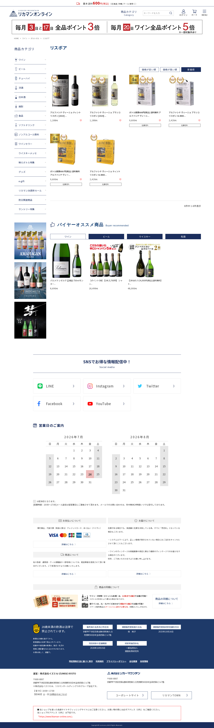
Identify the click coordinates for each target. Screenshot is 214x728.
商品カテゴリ (129, 13)
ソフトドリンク (27, 125)
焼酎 (21, 106)
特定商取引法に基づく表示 (81, 661)
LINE (50, 385)
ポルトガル (35, 38)
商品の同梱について (166, 601)
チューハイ (24, 78)
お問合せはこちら (58, 694)
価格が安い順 (149, 69)
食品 (21, 115)
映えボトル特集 (27, 162)
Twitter (152, 385)
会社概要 (133, 661)
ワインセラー (25, 143)
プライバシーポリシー (116, 661)
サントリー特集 (27, 209)
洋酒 (21, 87)
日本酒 (22, 97)
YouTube (103, 403)
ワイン (24, 38)
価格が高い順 (170, 69)
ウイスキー (144, 236)
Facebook (54, 403)
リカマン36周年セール (30, 190)
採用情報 (144, 661)
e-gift (21, 181)
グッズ (22, 171)
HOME (16, 38)
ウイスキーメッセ (28, 153)
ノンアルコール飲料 (29, 134)
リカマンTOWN (171, 695)
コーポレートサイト (127, 695)
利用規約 (100, 661)
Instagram (105, 385)
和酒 (183, 236)
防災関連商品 (25, 200)
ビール (22, 69)
